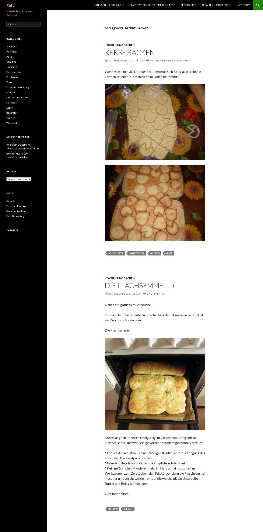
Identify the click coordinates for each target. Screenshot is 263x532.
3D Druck (11, 46)
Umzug (10, 117)
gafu (10, 5)
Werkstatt (12, 123)
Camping (11, 61)
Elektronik (12, 77)
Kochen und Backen (120, 45)
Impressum (243, 5)
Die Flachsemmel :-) (139, 285)
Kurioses (11, 102)
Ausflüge (11, 51)
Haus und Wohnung (17, 87)
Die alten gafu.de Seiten (216, 5)
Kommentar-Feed (16, 211)
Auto (9, 56)
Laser (9, 107)
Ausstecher (136, 253)
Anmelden (12, 201)
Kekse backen (130, 52)
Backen (155, 253)
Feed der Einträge (16, 206)
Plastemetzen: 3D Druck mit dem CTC (152, 5)
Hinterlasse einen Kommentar (170, 60)
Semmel (128, 509)
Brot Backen (188, 5)
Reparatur (12, 112)
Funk (9, 82)
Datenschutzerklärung (109, 5)
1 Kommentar (156, 293)
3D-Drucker (115, 253)
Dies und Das (13, 72)
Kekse (169, 253)
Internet (11, 92)
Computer (12, 66)
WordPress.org (15, 216)
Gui (141, 60)
